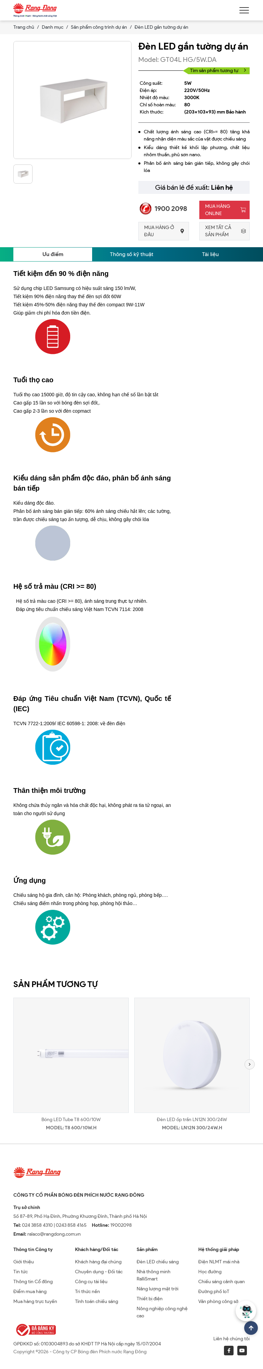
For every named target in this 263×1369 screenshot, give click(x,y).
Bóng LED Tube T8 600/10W (71, 1119)
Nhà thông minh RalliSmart (154, 1275)
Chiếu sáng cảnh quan (221, 1282)
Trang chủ (23, 27)
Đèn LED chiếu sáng (158, 1262)
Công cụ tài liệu (91, 1282)
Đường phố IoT (213, 1291)
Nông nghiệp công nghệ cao (162, 1312)
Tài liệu (210, 254)
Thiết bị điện (150, 1299)
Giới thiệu (23, 1262)
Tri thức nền (87, 1291)
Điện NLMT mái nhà (218, 1262)
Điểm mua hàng (30, 1291)
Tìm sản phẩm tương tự (218, 71)
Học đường (210, 1272)
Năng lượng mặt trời (157, 1289)
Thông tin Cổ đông (33, 1282)
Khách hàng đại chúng (98, 1262)
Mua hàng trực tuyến (35, 1301)
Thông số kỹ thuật (131, 254)
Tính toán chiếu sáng (96, 1301)
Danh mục (52, 27)
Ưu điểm (52, 254)
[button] (250, 1064)
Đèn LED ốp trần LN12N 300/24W (192, 1119)
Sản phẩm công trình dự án (99, 27)
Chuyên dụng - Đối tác (99, 1272)
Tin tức (20, 1272)
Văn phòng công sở (218, 1301)
